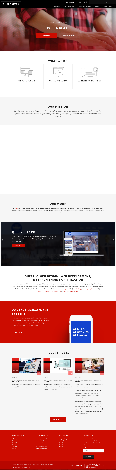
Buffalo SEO (43, 464)
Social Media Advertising (41, 445)
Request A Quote (96, 2)
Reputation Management (41, 449)
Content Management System (19, 464)
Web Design (14, 439)
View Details (18, 246)
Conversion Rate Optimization (42, 441)
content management (63, 289)
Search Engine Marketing (41, 443)
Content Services (15, 445)
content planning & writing (71, 292)
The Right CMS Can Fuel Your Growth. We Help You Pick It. (58, 381)
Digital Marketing (86, 7)
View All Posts (57, 420)
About (98, 7)
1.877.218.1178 (70, 2)
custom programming (55, 292)
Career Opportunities (63, 443)
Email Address (86, 448)
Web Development (71, 7)
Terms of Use (40, 466)
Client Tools (109, 7)
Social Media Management (41, 447)
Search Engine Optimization (42, 439)
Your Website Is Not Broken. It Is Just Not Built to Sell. (25, 381)
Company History (63, 439)
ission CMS (15, 447)
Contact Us (110, 2)
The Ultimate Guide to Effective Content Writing (88, 381)
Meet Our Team (62, 441)
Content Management (17, 443)
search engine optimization (89, 289)
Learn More (26, 85)
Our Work (57, 7)
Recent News (62, 445)
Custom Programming (17, 441)
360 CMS (14, 449)
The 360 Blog (62, 447)
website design (77, 289)
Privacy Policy (48, 466)
